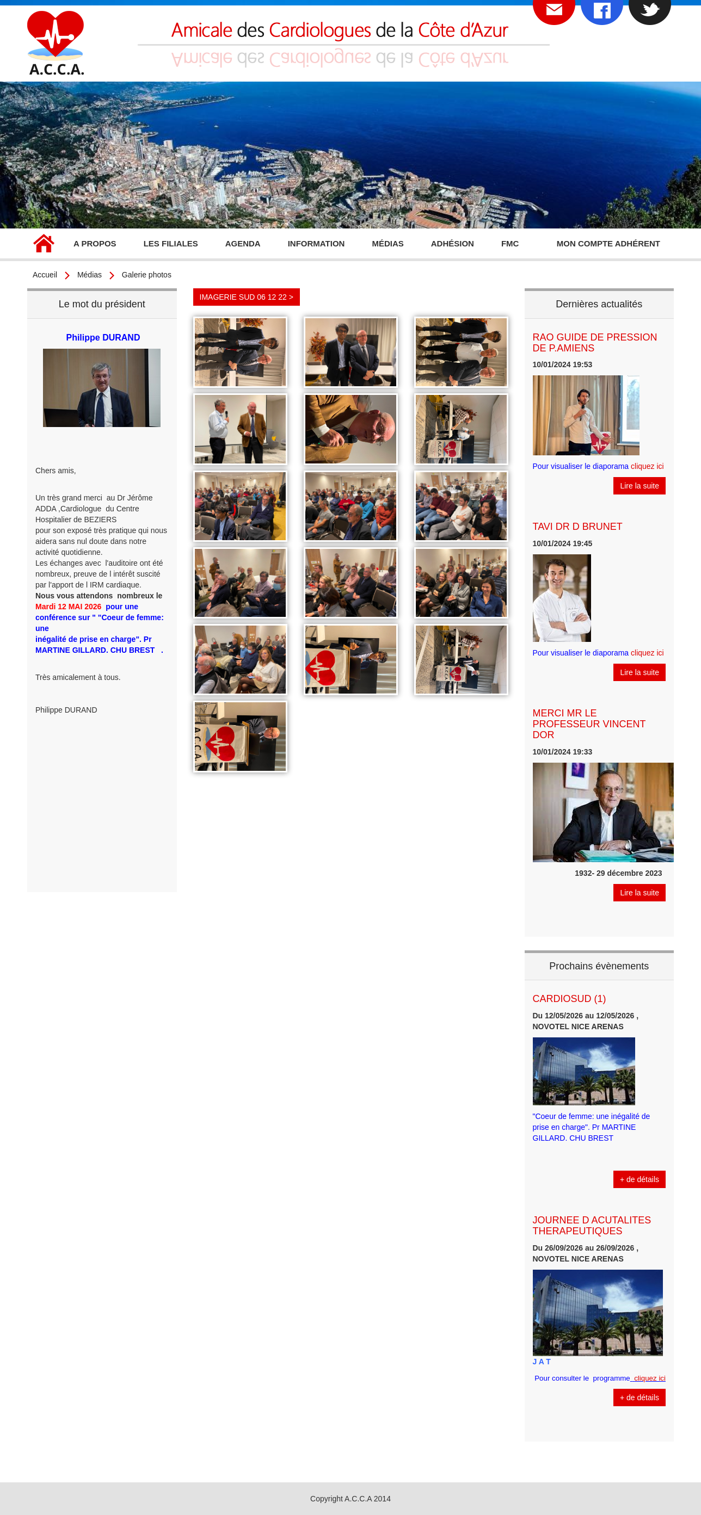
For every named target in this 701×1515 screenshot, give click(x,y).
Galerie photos (146, 274)
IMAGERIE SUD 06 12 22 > (246, 297)
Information (316, 243)
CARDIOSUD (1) (569, 998)
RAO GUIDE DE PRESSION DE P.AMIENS (595, 343)
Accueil (43, 244)
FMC (510, 243)
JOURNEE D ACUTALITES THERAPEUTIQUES (592, 1225)
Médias (387, 243)
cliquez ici (647, 466)
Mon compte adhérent (608, 243)
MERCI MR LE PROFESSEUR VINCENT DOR (589, 724)
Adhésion (452, 243)
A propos (94, 243)
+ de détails (639, 1179)
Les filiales (171, 243)
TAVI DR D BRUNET (578, 526)
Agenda (243, 243)
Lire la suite (639, 485)
